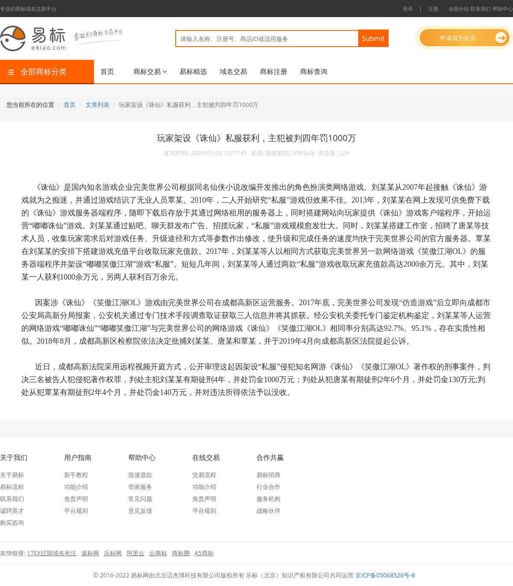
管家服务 (140, 487)
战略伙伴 (268, 510)
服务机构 (268, 499)
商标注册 (273, 71)
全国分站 (458, 8)
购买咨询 (12, 522)
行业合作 (268, 487)
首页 (107, 71)
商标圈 (181, 553)
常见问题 (140, 499)
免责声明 (76, 499)
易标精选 (193, 71)
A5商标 (204, 553)
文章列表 (97, 104)
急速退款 (140, 475)
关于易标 (12, 475)
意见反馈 (140, 510)
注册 (433, 8)
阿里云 (135, 553)
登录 (408, 8)
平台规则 (76, 510)
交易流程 (204, 475)
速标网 (90, 553)
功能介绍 (76, 487)
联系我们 (480, 8)
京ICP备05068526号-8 (385, 575)
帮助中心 (502, 8)
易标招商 (268, 475)
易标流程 (12, 487)
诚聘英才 (12, 510)
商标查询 (313, 71)
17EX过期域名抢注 (52, 553)
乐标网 (113, 553)
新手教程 (76, 475)
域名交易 (233, 71)
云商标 (158, 553)
